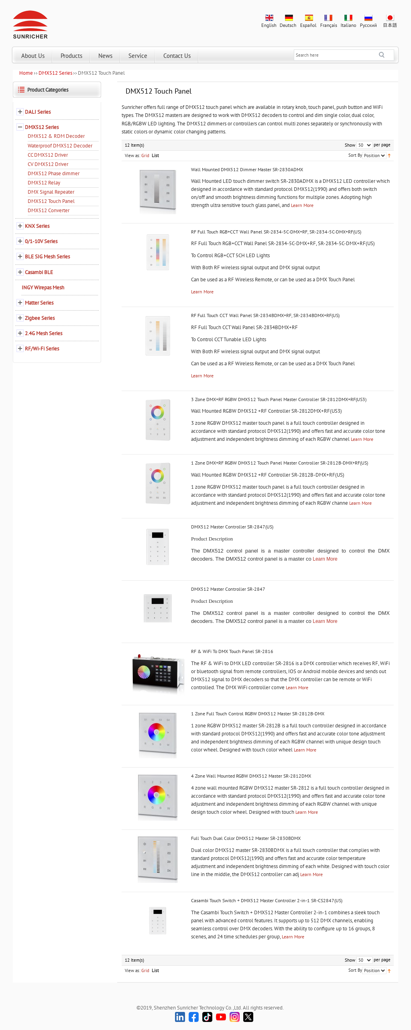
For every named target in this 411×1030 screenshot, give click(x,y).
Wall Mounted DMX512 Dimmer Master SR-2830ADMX (247, 169)
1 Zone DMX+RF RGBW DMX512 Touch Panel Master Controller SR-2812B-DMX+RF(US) (279, 463)
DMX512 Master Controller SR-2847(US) (232, 527)
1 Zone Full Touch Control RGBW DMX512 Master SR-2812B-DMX (257, 714)
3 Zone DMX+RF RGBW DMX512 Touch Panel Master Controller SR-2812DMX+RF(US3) (278, 399)
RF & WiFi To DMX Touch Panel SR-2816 (232, 651)
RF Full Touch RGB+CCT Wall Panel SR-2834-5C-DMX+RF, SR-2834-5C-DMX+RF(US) (276, 232)
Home (26, 73)
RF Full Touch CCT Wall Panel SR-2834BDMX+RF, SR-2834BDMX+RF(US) (265, 315)
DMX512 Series (55, 73)
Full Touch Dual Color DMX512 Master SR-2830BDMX (246, 838)
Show (350, 145)
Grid (145, 155)
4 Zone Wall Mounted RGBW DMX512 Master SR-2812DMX (251, 776)
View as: (132, 155)
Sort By (355, 155)
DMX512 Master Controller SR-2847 (228, 589)
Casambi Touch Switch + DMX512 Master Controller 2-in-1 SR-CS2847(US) (266, 900)
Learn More (302, 205)
